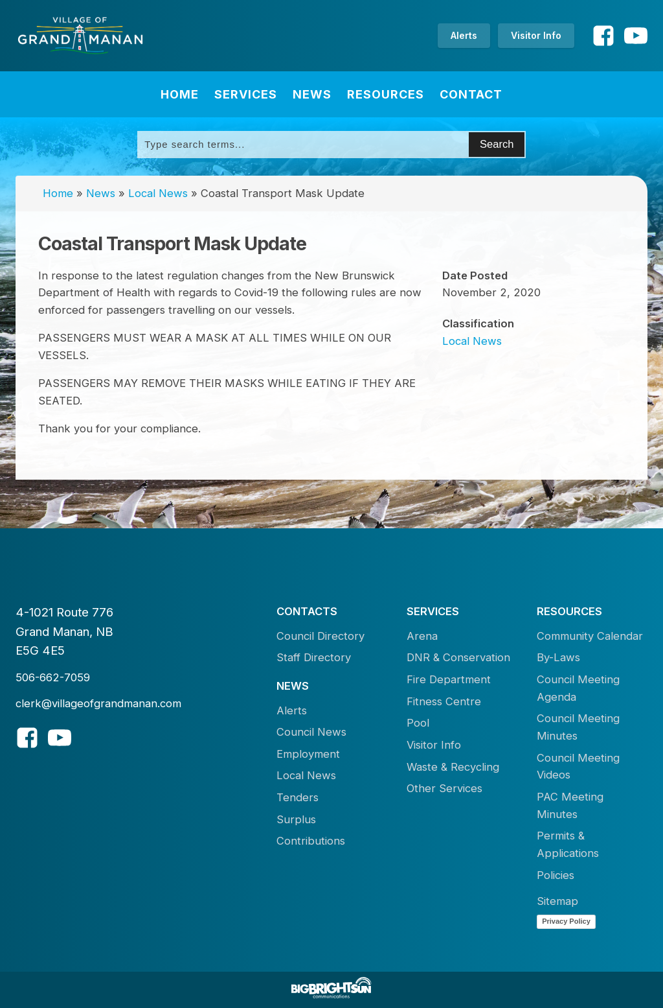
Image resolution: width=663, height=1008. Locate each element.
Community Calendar (590, 635)
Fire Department (449, 679)
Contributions (310, 840)
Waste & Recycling (453, 766)
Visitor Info (536, 35)
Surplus (296, 819)
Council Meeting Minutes (578, 727)
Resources (385, 94)
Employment (308, 753)
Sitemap (557, 901)
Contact (471, 94)
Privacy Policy (566, 921)
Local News (158, 193)
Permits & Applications (568, 844)
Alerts (464, 35)
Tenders (297, 797)
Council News (311, 731)
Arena (422, 635)
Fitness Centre (444, 701)
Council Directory (320, 635)
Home (180, 94)
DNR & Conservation (458, 657)
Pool (418, 722)
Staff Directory (313, 657)
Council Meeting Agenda (578, 688)
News (312, 94)
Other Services (444, 788)
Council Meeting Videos (578, 766)
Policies (555, 875)
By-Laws (558, 657)
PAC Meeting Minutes (570, 805)
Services (245, 94)
